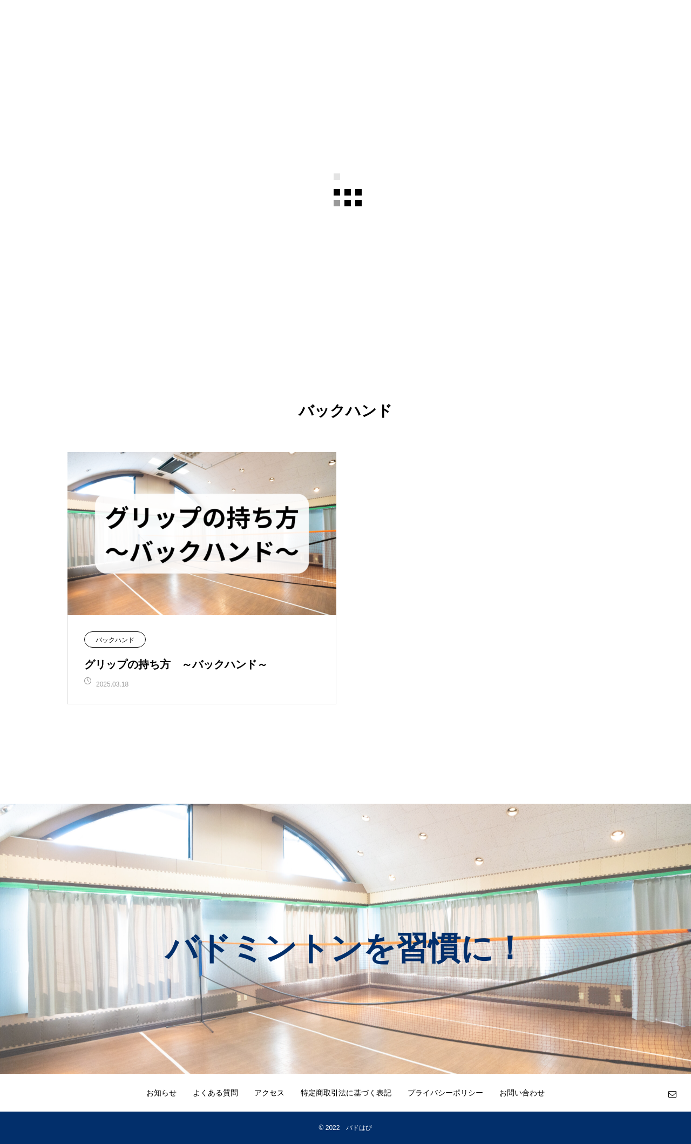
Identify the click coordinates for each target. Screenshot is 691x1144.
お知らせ (161, 1092)
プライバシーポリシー (445, 1092)
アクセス (269, 1092)
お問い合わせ (522, 1092)
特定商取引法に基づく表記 (346, 1092)
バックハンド (115, 640)
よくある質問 (215, 1092)
